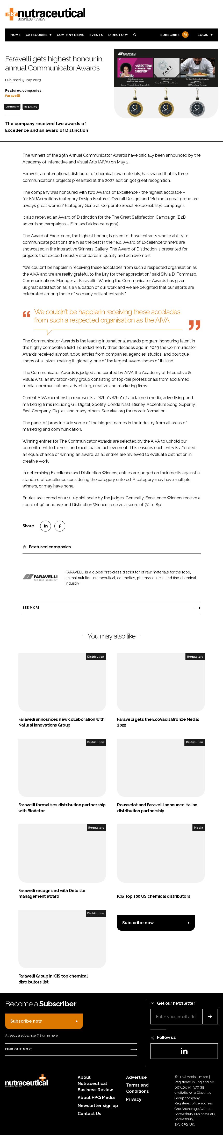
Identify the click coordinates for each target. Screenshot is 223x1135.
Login (203, 35)
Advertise (136, 1077)
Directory (118, 35)
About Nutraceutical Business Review (95, 1083)
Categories (36, 35)
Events (96, 35)
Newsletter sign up (98, 1105)
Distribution (12, 106)
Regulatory (30, 106)
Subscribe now (138, 922)
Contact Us (89, 1113)
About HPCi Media (96, 1097)
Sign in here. (49, 1035)
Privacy (133, 1099)
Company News (70, 35)
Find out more (19, 1049)
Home (15, 35)
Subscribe (173, 35)
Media (198, 827)
